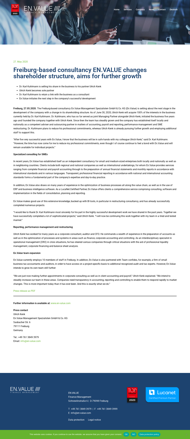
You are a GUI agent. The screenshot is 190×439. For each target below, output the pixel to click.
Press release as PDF (24, 290)
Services (128, 9)
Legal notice (94, 419)
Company (140, 9)
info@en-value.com (30, 341)
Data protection (76, 419)
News (151, 9)
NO (133, 434)
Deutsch (174, 9)
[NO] (186, 434)
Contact (162, 9)
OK (126, 434)
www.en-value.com (61, 303)
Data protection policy (149, 434)
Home (116, 9)
